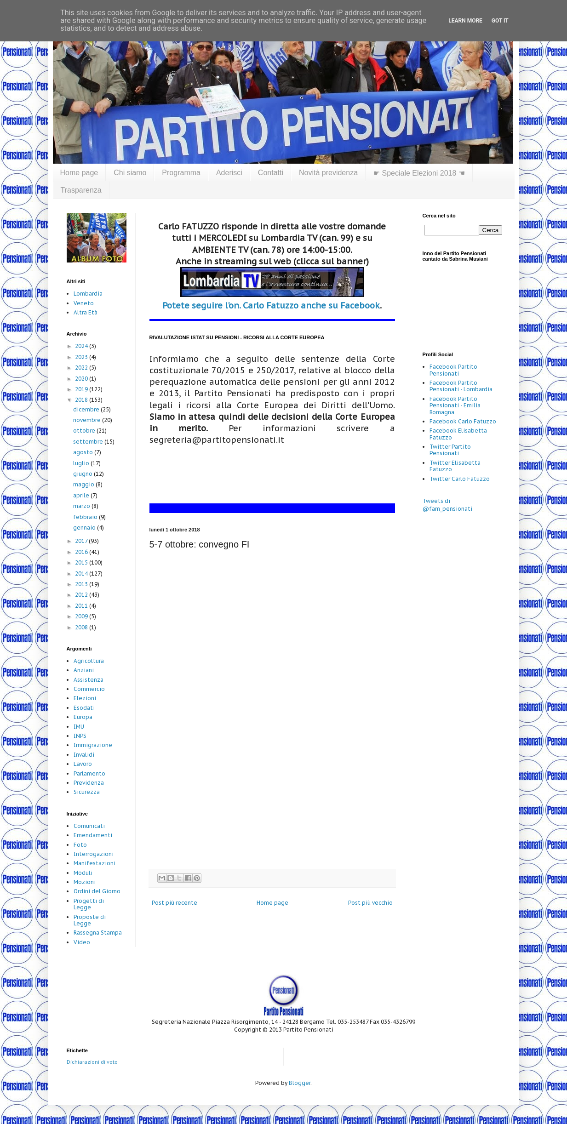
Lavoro (83, 763)
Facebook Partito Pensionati (453, 370)
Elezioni (85, 698)
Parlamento (89, 773)
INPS (80, 735)
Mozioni (85, 882)
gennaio (85, 527)
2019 (82, 389)
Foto (80, 844)
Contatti (270, 173)
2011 (82, 605)
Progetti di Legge (89, 904)
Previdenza (89, 782)
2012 (82, 594)
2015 (82, 562)
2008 (82, 627)
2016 (82, 551)
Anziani (84, 670)
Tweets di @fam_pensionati (447, 504)
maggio (84, 484)
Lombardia (88, 293)
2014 (82, 573)
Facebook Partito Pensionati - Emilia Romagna (455, 405)
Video (82, 942)
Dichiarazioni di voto (92, 1062)
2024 (82, 345)
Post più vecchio (370, 902)
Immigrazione (93, 745)
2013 (82, 584)
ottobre (85, 430)
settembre (88, 441)
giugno (83, 473)
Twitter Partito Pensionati (450, 449)
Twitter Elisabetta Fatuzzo (455, 466)
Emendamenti (93, 835)
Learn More (465, 20)
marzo (82, 505)
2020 (82, 378)
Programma (181, 173)
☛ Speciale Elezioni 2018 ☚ (419, 173)
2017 (82, 540)
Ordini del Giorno (97, 891)
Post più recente (174, 902)
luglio (82, 463)
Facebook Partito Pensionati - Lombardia (461, 386)
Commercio (89, 688)
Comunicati (89, 825)
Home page (79, 173)
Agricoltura (89, 660)
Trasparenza (81, 190)
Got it (500, 20)
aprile (82, 495)
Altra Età (85, 312)
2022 (82, 367)
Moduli (83, 872)
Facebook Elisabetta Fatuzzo (458, 433)
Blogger (299, 1082)
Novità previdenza (328, 173)
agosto (83, 452)
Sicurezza (87, 791)
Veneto (84, 303)
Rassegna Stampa (98, 932)
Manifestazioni (94, 863)
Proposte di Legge (90, 920)
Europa (83, 716)
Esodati (84, 707)
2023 (82, 357)
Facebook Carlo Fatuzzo (463, 421)
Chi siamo (130, 173)
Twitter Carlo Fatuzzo (460, 478)
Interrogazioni (94, 853)
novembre (87, 420)
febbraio (86, 517)
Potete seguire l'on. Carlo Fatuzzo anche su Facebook (271, 305)
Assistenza (88, 679)
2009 (82, 616)
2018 (82, 399)
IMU (79, 726)
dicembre (87, 409)
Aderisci (229, 173)
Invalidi (84, 754)
